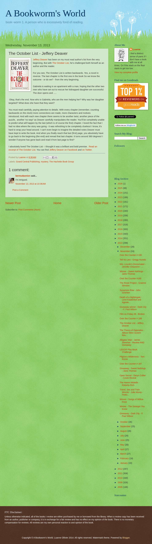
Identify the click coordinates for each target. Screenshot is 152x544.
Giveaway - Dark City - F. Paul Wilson (131, 414)
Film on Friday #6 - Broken (132, 314)
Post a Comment (20, 190)
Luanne (136, 49)
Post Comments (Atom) (29, 210)
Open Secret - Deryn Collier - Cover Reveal (133, 376)
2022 (120, 202)
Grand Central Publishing (28, 162)
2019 (120, 215)
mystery (44, 162)
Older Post (101, 203)
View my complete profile (126, 72)
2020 (120, 211)
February (124, 458)
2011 (120, 473)
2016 (120, 229)
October (124, 422)
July (122, 436)
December (125, 247)
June (122, 440)
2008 (120, 487)
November (125, 251)
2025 (120, 188)
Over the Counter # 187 (131, 364)
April (122, 449)
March (123, 454)
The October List (60, 63)
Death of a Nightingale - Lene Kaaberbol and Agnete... (131, 300)
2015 (120, 234)
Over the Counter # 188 (131, 318)
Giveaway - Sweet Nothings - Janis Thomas (133, 369)
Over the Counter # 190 (131, 255)
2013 (120, 243)
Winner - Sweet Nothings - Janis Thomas (132, 272)
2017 (120, 225)
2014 (120, 238)
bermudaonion (23, 176)
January (124, 463)
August (123, 431)
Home (58, 203)
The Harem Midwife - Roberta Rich (129, 383)
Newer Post (13, 203)
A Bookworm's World (45, 13)
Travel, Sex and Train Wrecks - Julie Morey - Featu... (131, 392)
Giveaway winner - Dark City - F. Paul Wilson (133, 308)
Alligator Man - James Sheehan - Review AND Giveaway (132, 342)
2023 (120, 197)
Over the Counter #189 (130, 278)
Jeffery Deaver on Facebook (63, 150)
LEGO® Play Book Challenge (128, 351)
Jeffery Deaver (40, 59)
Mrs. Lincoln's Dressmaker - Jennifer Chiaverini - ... (133, 265)
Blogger (126, 538)
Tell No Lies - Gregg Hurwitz (133, 260)
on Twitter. (87, 150)
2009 (120, 482)
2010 (120, 478)
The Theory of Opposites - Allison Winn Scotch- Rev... (132, 332)
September (125, 426)
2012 (120, 469)
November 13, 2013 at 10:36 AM (31, 184)
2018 (120, 220)
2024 (120, 193)
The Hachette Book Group (61, 162)
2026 (120, 184)
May (122, 445)
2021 (120, 206)
